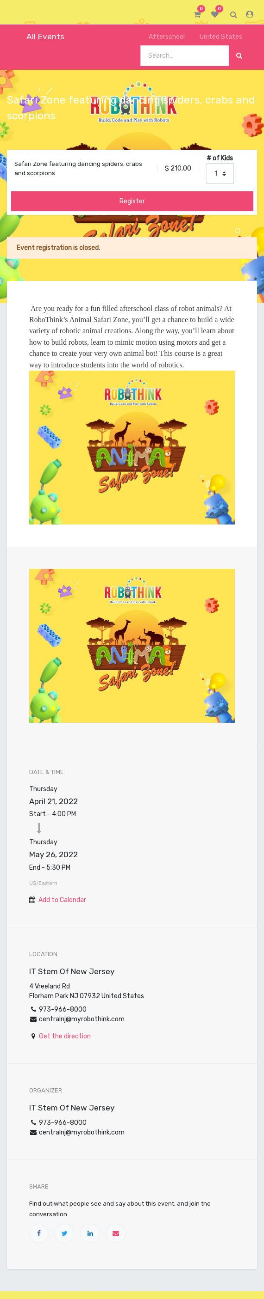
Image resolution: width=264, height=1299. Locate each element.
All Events (39, 36)
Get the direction (65, 1036)
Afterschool (161, 37)
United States (217, 37)
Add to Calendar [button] (62, 900)
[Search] (239, 55)
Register (132, 201)
